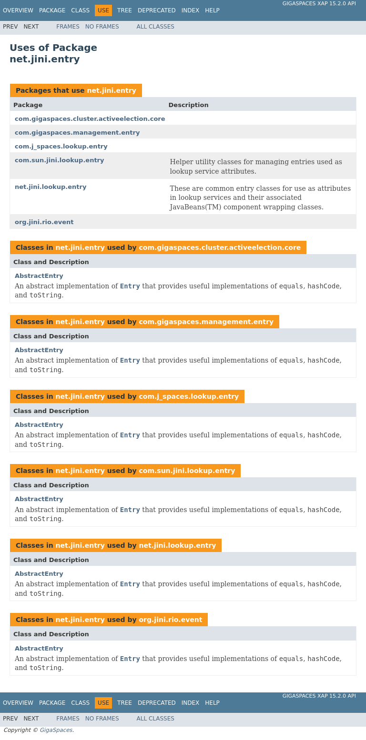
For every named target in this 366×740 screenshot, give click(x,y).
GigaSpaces (56, 730)
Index (191, 10)
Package (52, 10)
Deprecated (157, 10)
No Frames (102, 26)
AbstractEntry (39, 275)
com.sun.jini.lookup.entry (59, 160)
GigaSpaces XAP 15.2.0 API (319, 3)
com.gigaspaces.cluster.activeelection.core (90, 118)
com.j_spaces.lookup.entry (61, 146)
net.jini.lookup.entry (50, 186)
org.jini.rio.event (44, 222)
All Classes (155, 26)
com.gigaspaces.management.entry (77, 132)
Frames (68, 26)
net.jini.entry (111, 90)
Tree (124, 10)
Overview (18, 10)
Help (212, 10)
